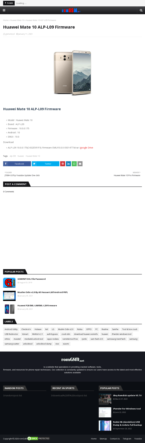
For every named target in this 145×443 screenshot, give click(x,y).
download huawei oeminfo (86, 334)
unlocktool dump (44, 343)
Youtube (138, 438)
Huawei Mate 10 (17, 20)
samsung (133, 339)
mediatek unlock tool (34, 339)
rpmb (84, 339)
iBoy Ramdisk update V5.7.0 (127, 395)
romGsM (23, 438)
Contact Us (115, 438)
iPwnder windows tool (121, 334)
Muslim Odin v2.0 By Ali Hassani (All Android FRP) (43, 292)
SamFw (115, 329)
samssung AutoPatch (116, 339)
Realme (105, 329)
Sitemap (103, 438)
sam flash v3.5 (97, 339)
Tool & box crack (129, 329)
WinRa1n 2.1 (37, 334)
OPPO (89, 329)
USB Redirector (11, 334)
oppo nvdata (53, 339)
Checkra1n (26, 329)
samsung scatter (12, 343)
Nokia (79, 329)
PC (96, 329)
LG (53, 329)
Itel (46, 329)
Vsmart (25, 334)
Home (6, 20)
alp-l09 (13, 156)
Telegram (127, 438)
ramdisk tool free (70, 339)
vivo (57, 343)
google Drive (86, 147)
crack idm (66, 334)
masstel (17, 339)
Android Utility (11, 329)
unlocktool (27, 343)
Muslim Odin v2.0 (65, 329)
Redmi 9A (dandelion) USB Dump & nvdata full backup (127, 423)
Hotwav (38, 329)
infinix (7, 339)
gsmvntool (10, 34)
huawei (21, 156)
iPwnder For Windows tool (127, 408)
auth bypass (52, 334)
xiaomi (66, 343)
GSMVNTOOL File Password (32, 279)
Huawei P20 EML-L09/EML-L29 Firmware (37, 305)
